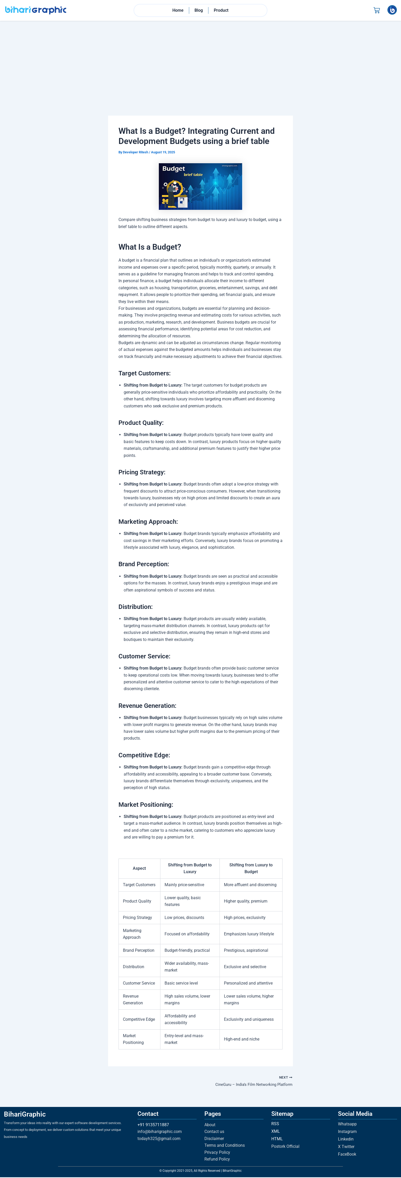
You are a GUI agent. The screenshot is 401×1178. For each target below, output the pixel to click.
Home (178, 10)
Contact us (214, 1132)
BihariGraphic (25, 1115)
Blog (199, 10)
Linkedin (346, 1139)
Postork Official (285, 1147)
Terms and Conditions (224, 1146)
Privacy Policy (217, 1153)
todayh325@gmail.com (158, 1139)
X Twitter (346, 1147)
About (209, 1125)
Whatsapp (347, 1124)
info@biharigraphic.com (159, 1132)
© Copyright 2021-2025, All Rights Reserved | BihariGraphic (200, 1171)
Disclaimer (214, 1139)
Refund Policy (217, 1159)
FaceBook (347, 1154)
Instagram (347, 1132)
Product (221, 10)
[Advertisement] (200, 60)
